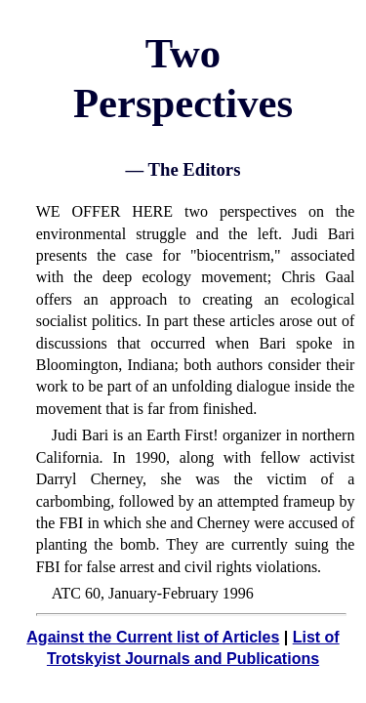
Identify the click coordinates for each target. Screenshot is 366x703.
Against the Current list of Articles (152, 637)
